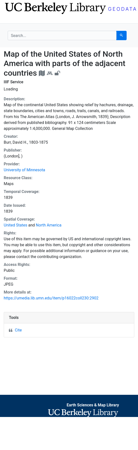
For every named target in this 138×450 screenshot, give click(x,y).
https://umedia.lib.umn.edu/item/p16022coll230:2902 (51, 298)
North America (49, 225)
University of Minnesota (24, 170)
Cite (18, 330)
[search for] (62, 35)
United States (15, 225)
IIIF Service (13, 82)
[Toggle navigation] (11, 19)
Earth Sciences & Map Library (93, 405)
